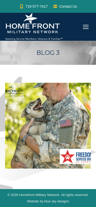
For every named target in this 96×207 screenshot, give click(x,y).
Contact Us (65, 6)
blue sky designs (56, 201)
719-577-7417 (33, 6)
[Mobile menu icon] (86, 27)
